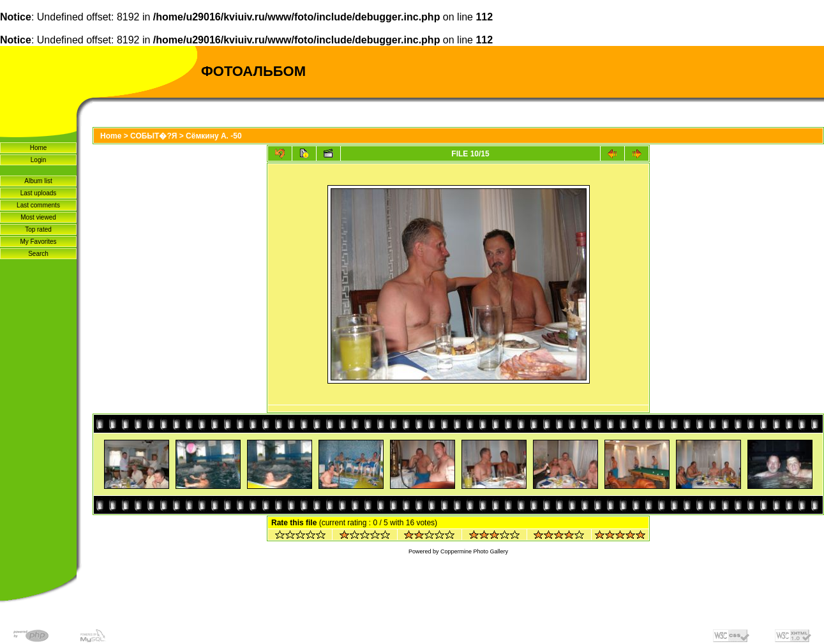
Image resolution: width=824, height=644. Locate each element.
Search (38, 253)
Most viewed (38, 217)
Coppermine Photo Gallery (474, 551)
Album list (38, 180)
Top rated (38, 229)
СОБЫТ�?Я (153, 135)
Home (38, 147)
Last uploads (38, 193)
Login (38, 159)
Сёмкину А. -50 (214, 135)
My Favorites (38, 241)
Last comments (38, 205)
